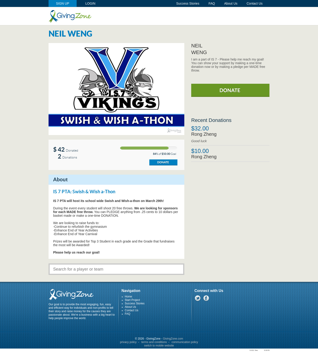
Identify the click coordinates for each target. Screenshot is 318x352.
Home (128, 296)
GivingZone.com (173, 338)
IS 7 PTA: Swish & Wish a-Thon (84, 192)
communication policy (185, 342)
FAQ (127, 313)
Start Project (132, 300)
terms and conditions (154, 342)
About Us (130, 307)
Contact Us (131, 310)
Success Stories (135, 303)
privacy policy (128, 342)
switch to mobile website (159, 345)
